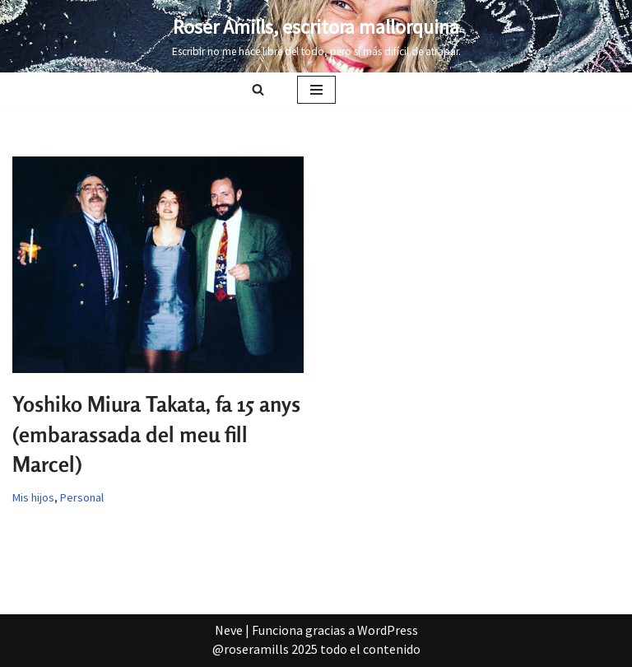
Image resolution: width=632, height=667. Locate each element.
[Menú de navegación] (316, 90)
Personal (82, 497)
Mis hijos (33, 497)
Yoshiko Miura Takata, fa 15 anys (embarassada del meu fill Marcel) (156, 434)
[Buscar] (258, 89)
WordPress (387, 630)
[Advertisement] (316, 342)
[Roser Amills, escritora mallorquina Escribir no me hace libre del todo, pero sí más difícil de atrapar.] (316, 36)
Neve (229, 630)
